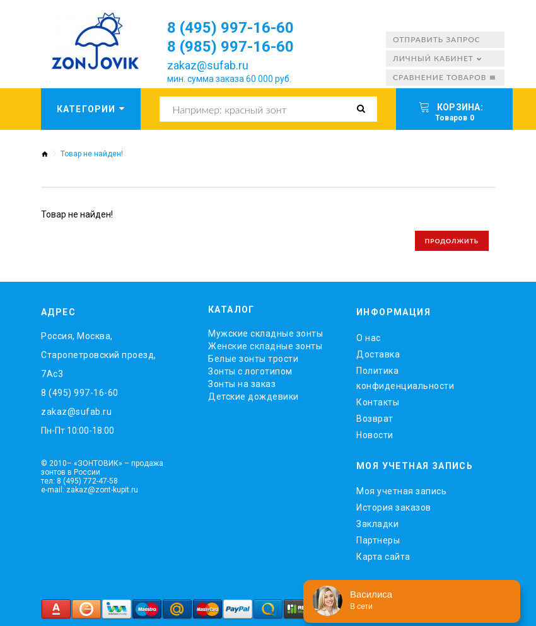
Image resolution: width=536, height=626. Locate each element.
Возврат (374, 419)
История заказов (393, 507)
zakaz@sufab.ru (207, 65)
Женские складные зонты (265, 346)
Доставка (378, 354)
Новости (374, 435)
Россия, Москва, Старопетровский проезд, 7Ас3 (98, 355)
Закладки (377, 524)
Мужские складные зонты (265, 333)
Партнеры (378, 540)
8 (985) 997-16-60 (230, 46)
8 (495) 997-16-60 (230, 28)
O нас (368, 338)
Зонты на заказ (242, 384)
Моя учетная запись (401, 491)
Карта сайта (383, 557)
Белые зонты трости (253, 359)
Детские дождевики (253, 396)
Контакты (377, 402)
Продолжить (452, 241)
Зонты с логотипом (250, 371)
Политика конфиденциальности (405, 378)
